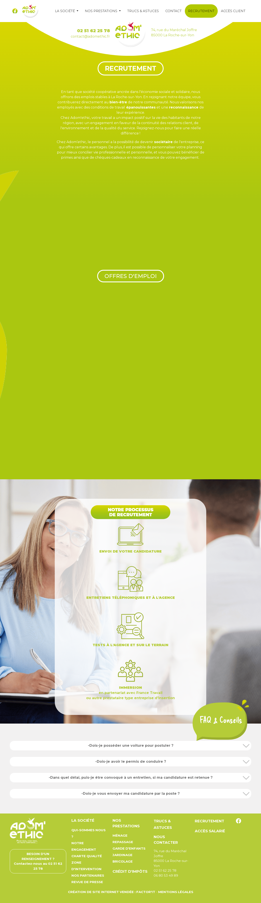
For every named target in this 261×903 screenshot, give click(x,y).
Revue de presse (87, 882)
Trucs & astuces (143, 11)
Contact (173, 11)
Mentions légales (175, 892)
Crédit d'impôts (130, 871)
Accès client (233, 11)
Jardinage (122, 855)
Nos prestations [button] (101, 11)
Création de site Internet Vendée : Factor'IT (111, 892)
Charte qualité (86, 856)
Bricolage (123, 861)
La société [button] (65, 11)
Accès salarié (210, 831)
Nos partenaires (87, 875)
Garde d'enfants (129, 848)
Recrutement (201, 11)
